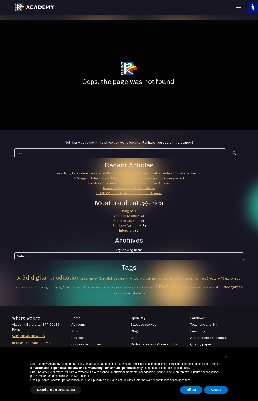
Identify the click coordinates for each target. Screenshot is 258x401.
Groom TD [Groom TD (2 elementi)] (78, 287)
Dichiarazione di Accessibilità (154, 344)
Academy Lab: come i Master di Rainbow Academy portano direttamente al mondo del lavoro (129, 173)
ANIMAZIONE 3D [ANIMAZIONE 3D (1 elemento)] (138, 279)
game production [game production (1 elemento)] (24, 287)
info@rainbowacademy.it (31, 343)
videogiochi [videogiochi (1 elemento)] (119, 293)
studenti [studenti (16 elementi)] (167, 286)
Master (77, 331)
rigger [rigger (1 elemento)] (106, 287)
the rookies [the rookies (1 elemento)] (208, 287)
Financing (197, 331)
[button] (252, 7)
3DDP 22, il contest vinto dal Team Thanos (129, 193)
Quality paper (201, 344)
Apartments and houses (209, 338)
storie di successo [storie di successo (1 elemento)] (144, 287)
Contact (137, 338)
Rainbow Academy (126, 226)
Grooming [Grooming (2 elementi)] (41, 287)
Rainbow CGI (200, 318)
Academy (78, 325)
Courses (78, 338)
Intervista (126, 230)
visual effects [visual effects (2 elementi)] (136, 293)
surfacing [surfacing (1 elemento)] (196, 287)
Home (75, 318)
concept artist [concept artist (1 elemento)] (186, 279)
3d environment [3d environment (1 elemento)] (89, 279)
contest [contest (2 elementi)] (200, 278)
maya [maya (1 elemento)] (88, 287)
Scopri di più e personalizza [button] (56, 389)
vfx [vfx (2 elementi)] (217, 287)
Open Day (138, 318)
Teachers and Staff (205, 325)
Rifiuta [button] (191, 389)
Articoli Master (126, 216)
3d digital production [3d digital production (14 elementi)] (51, 277)
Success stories (143, 325)
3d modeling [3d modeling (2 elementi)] (107, 278)
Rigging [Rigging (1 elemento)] (115, 287)
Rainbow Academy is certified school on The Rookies (129, 183)
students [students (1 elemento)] (185, 287)
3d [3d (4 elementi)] (19, 278)
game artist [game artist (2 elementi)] (233, 278)
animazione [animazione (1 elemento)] (122, 279)
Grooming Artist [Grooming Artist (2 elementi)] (60, 287)
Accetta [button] (216, 389)
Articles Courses (126, 221)
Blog (125, 211)
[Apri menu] (238, 7)
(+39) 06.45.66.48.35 (28, 336)
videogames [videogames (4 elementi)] (232, 287)
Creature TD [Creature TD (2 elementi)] (215, 278)
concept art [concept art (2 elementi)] (170, 278)
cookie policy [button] (182, 368)
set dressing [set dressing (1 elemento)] (126, 287)
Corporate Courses (86, 344)
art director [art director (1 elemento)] (154, 279)
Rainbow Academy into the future (129, 188)
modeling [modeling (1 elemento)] (97, 287)
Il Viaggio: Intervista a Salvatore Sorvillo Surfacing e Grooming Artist (129, 178)
